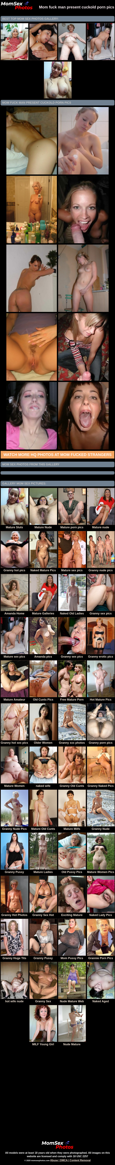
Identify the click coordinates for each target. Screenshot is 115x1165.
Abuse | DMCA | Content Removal (70, 1160)
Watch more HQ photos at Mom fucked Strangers (57, 454)
